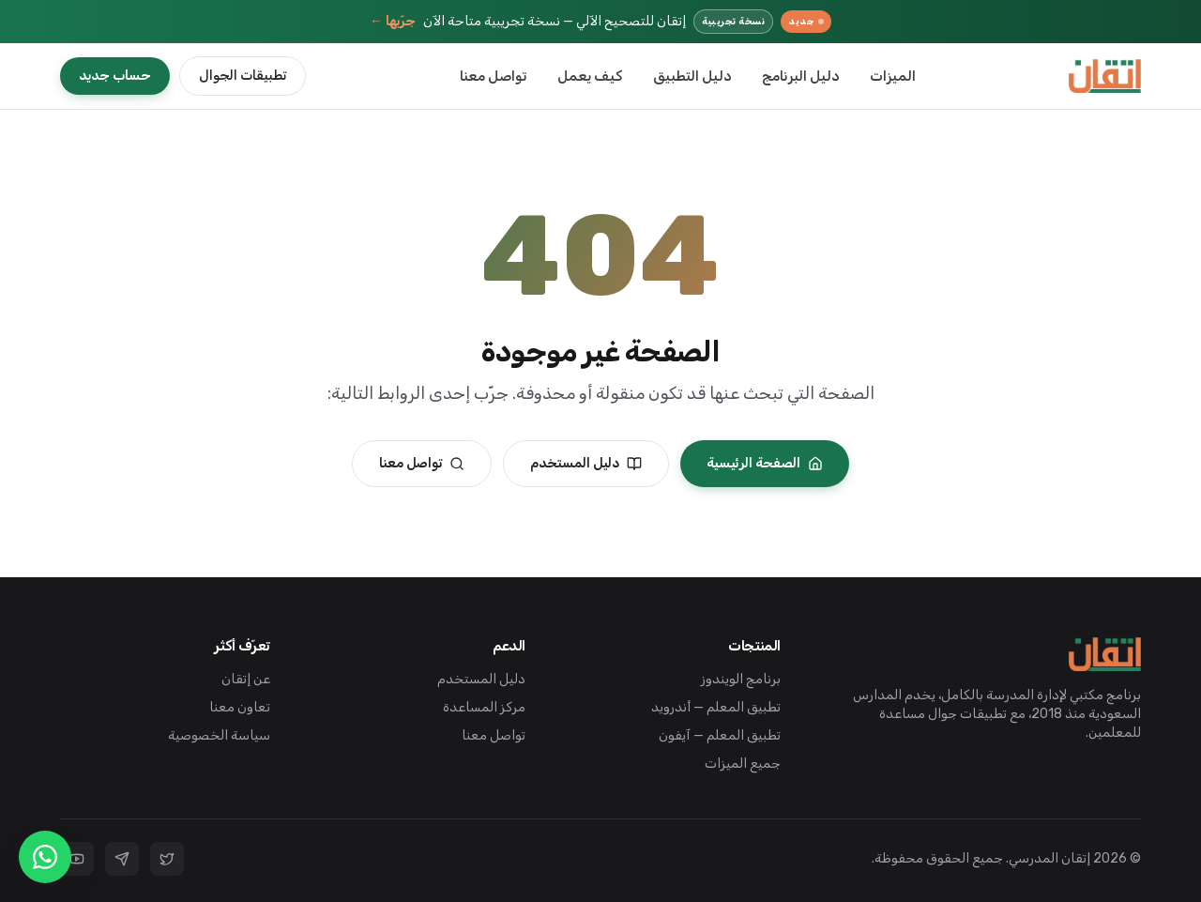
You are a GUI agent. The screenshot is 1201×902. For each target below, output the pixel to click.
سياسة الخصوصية (219, 735)
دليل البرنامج (801, 76)
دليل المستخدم (586, 463)
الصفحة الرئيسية (765, 463)
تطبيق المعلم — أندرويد (716, 707)
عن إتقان (245, 679)
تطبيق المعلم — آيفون (720, 735)
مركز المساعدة (484, 707)
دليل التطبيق (692, 76)
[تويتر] (167, 859)
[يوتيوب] (77, 859)
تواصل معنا (493, 76)
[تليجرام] (122, 859)
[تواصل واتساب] (45, 857)
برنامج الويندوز (741, 679)
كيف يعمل (590, 76)
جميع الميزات (743, 764)
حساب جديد (115, 76)
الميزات (893, 76)
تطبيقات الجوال (242, 76)
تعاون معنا (239, 707)
